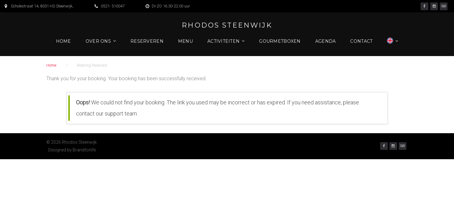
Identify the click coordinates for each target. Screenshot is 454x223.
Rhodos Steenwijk (227, 25)
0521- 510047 (113, 6)
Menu (185, 41)
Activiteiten (223, 41)
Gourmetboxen (279, 41)
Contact (361, 41)
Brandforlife (84, 149)
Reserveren (146, 41)
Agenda (325, 41)
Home (63, 41)
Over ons (98, 41)
